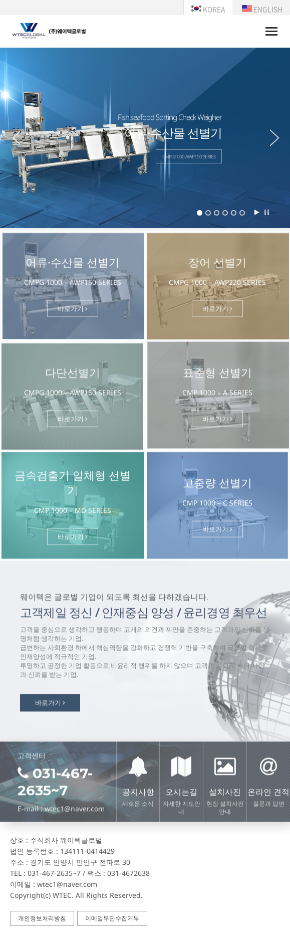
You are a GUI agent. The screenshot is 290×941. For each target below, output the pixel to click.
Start (256, 212)
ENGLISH (262, 9)
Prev (10, 138)
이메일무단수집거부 (112, 918)
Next (280, 138)
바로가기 (73, 311)
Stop (266, 212)
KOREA (208, 9)
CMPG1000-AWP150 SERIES (188, 156)
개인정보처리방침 (42, 918)
